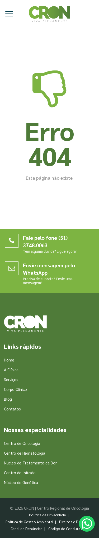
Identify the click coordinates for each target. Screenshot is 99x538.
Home (9, 359)
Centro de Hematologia (24, 452)
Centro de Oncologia (22, 443)
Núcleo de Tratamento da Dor (30, 462)
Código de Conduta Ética (68, 528)
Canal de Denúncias (27, 528)
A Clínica (11, 369)
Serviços (11, 379)
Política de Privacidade (47, 514)
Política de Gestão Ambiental (29, 521)
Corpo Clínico (15, 389)
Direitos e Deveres (74, 521)
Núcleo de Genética (21, 482)
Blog (8, 398)
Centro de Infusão (20, 472)
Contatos (12, 408)
